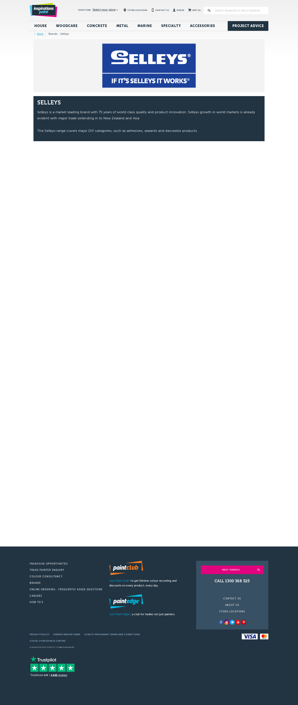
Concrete (97, 26)
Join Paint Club (119, 580)
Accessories (202, 26)
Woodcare (67, 26)
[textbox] (241, 10)
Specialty (171, 26)
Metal (122, 26)
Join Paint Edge (119, 614)
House (40, 26)
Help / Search (230, 569)
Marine (144, 26)
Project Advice (248, 26)
